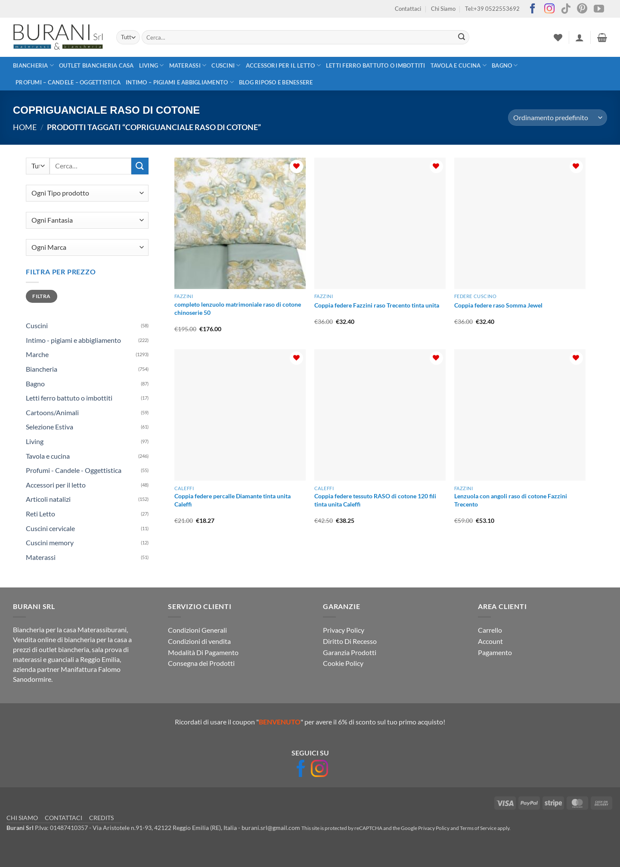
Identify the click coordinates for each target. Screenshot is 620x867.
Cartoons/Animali (52, 412)
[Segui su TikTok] (566, 9)
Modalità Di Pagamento (203, 652)
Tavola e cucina (459, 65)
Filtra (41, 296)
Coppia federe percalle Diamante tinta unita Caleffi (232, 500)
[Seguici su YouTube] (599, 9)
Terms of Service (478, 828)
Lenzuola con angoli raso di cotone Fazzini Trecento (510, 500)
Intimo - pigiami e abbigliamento (73, 340)
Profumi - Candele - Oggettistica (73, 470)
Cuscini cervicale (50, 528)
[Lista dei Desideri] (558, 37)
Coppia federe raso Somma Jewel (498, 305)
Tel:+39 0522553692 (492, 8)
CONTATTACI (63, 817)
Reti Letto (40, 514)
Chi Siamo (443, 8)
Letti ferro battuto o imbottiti (375, 65)
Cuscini (225, 65)
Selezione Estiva (49, 427)
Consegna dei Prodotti (201, 663)
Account (490, 641)
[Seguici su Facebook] (532, 9)
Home (25, 127)
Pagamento (495, 652)
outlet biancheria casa (96, 65)
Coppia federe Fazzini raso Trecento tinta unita (376, 305)
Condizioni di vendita (199, 641)
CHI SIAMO (22, 817)
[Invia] (461, 37)
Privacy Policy (343, 630)
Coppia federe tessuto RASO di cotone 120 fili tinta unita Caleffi (375, 500)
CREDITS (101, 817)
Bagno (505, 65)
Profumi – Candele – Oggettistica (68, 82)
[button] (579, 37)
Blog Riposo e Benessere (276, 82)
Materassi (188, 65)
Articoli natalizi (48, 499)
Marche (37, 354)
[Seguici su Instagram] (549, 9)
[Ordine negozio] (557, 117)
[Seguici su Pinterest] (582, 9)
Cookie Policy (343, 663)
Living (151, 65)
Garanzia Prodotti (349, 652)
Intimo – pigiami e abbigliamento (180, 82)
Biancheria (33, 65)
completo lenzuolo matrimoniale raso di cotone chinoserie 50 (237, 308)
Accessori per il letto (283, 65)
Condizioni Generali (197, 630)
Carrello (490, 630)
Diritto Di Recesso (350, 641)
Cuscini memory (50, 542)
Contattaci (408, 8)
